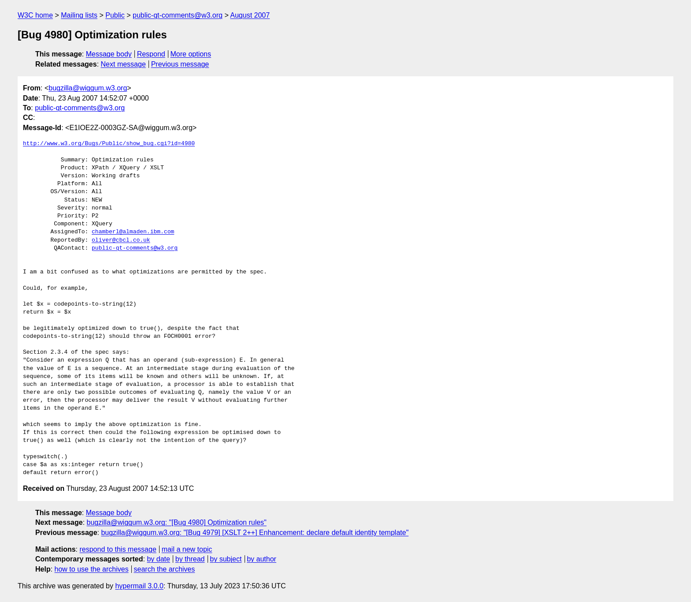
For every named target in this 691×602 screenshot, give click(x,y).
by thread (190, 559)
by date (158, 559)
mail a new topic (187, 549)
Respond (151, 54)
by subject (225, 559)
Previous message (180, 64)
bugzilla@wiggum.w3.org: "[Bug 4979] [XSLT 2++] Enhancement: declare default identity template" (255, 532)
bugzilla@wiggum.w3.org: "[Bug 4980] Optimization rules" (177, 522)
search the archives (164, 569)
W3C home (35, 15)
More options (191, 54)
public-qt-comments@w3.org (178, 15)
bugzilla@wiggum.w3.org (87, 88)
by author (261, 559)
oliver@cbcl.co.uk (121, 240)
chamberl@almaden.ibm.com (133, 232)
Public (115, 15)
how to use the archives (92, 569)
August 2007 (250, 15)
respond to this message (117, 549)
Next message (123, 64)
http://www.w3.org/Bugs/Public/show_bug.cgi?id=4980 (109, 144)
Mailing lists (79, 15)
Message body (109, 54)
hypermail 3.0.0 (139, 586)
